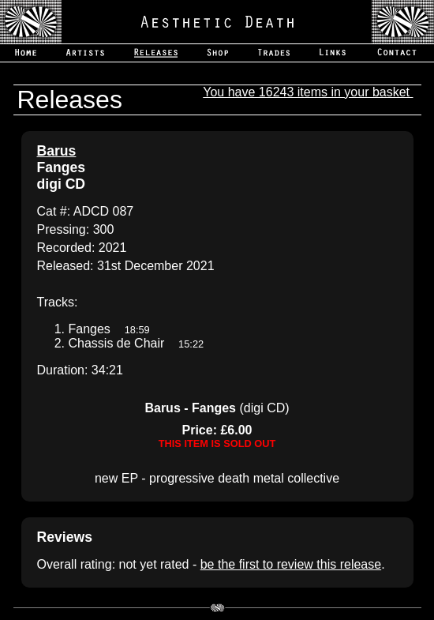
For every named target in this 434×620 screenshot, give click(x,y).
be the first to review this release (290, 564)
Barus (57, 151)
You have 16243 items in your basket (308, 92)
